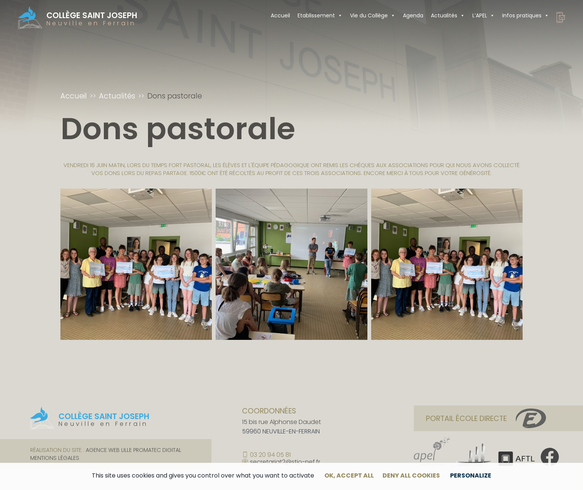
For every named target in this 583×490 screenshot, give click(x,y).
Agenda (413, 15)
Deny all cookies (411, 475)
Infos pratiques (525, 15)
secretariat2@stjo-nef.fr (285, 462)
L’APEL (483, 15)
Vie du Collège (372, 15)
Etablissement (320, 15)
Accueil (280, 15)
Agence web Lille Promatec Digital (133, 450)
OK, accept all (349, 475)
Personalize (470, 475)
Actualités (448, 15)
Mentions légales (54, 458)
